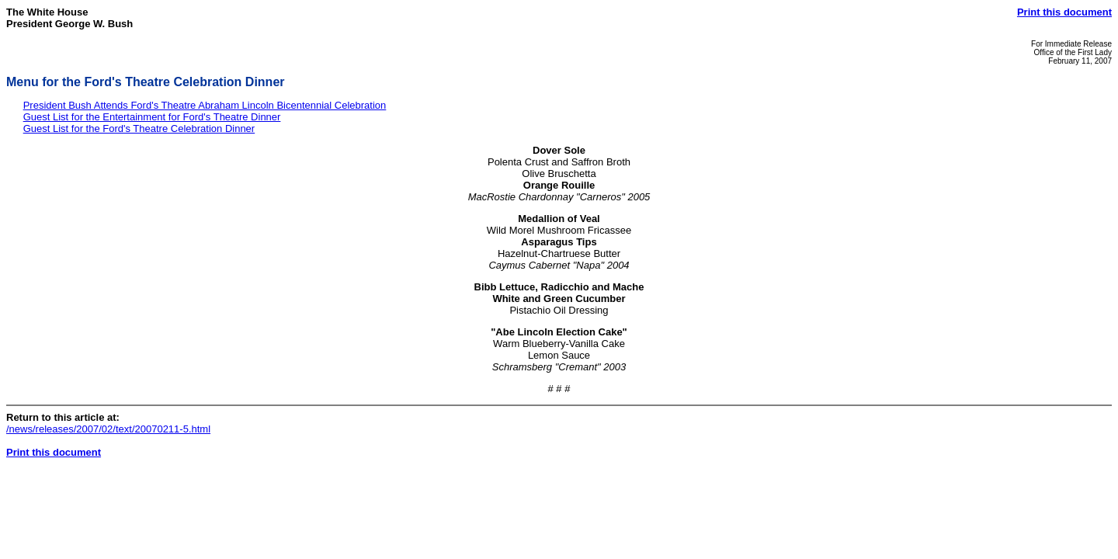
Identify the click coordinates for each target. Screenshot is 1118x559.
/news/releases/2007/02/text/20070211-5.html (108, 429)
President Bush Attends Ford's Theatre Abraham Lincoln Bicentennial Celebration (205, 105)
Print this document (1064, 12)
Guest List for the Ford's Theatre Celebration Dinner (139, 128)
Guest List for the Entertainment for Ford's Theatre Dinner (152, 117)
